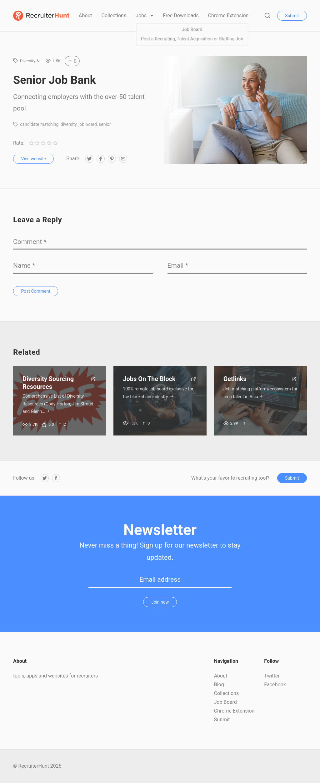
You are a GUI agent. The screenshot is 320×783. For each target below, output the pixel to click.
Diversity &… (31, 61)
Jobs (142, 15)
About (85, 15)
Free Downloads (180, 15)
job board (87, 124)
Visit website (33, 158)
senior (105, 124)
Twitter (271, 676)
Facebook (275, 685)
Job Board (225, 702)
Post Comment (35, 291)
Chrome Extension (228, 15)
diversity (69, 124)
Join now (160, 602)
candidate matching (39, 124)
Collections (114, 15)
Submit (292, 15)
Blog (219, 685)
